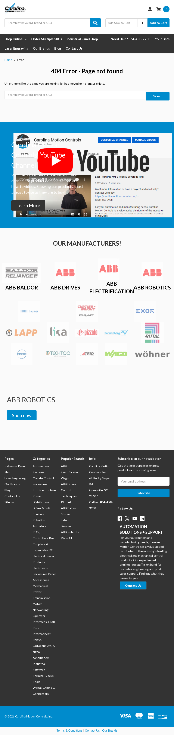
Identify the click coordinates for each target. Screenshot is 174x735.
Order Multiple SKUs (46, 39)
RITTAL (66, 498)
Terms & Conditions (69, 727)
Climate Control (43, 475)
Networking (41, 606)
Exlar (64, 516)
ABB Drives (68, 481)
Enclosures (40, 481)
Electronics (40, 564)
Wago (65, 475)
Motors (38, 600)
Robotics (39, 516)
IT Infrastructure (44, 487)
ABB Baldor (68, 504)
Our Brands (41, 48)
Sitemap (9, 498)
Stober (65, 510)
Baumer (66, 522)
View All (66, 534)
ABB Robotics (70, 528)
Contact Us (74, 48)
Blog (57, 48)
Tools (36, 678)
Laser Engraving (16, 48)
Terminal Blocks (43, 672)
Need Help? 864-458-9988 (130, 39)
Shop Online (15, 39)
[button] (28, 202)
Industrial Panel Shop (82, 39)
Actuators (39, 522)
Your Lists (162, 39)
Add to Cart (158, 23)
